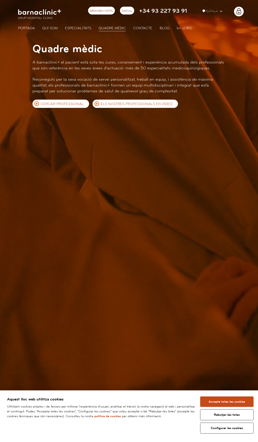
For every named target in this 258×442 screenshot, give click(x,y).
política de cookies (107, 416)
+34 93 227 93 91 (163, 11)
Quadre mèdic (112, 28)
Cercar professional (62, 104)
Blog (165, 28)
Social (127, 11)
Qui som (50, 28)
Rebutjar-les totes (227, 415)
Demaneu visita (101, 11)
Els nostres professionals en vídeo (137, 104)
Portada (26, 28)
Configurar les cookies (227, 428)
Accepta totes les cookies (227, 402)
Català (210, 11)
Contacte (142, 28)
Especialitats (78, 28)
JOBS (184, 28)
